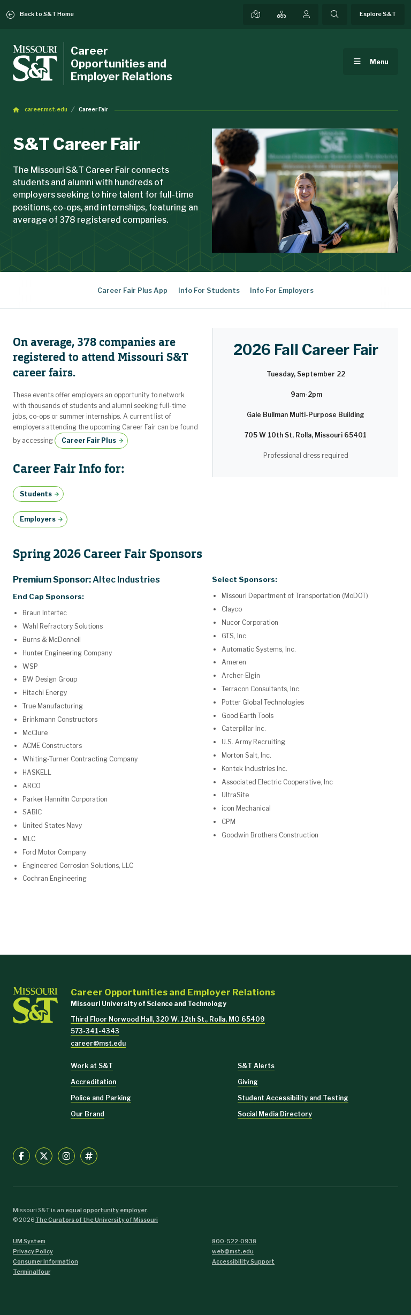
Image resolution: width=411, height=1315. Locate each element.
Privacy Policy (33, 1251)
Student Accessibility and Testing (293, 1098)
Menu (379, 62)
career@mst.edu (98, 1043)
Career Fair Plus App (132, 290)
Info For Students (209, 290)
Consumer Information (45, 1261)
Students (36, 494)
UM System (29, 1241)
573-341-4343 (95, 1031)
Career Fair (93, 109)
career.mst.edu (46, 109)
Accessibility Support (243, 1261)
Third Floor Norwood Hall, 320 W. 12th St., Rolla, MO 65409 (168, 1019)
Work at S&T (92, 1066)
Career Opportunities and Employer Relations (121, 63)
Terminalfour (31, 1271)
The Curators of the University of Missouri (96, 1219)
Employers (38, 519)
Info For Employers (282, 290)
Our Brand (87, 1114)
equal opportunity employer (106, 1210)
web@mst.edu (233, 1251)
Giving (248, 1082)
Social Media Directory (275, 1114)
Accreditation (93, 1082)
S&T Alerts (256, 1066)
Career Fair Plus (89, 440)
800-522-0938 (234, 1241)
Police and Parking (101, 1098)
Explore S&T (378, 14)
